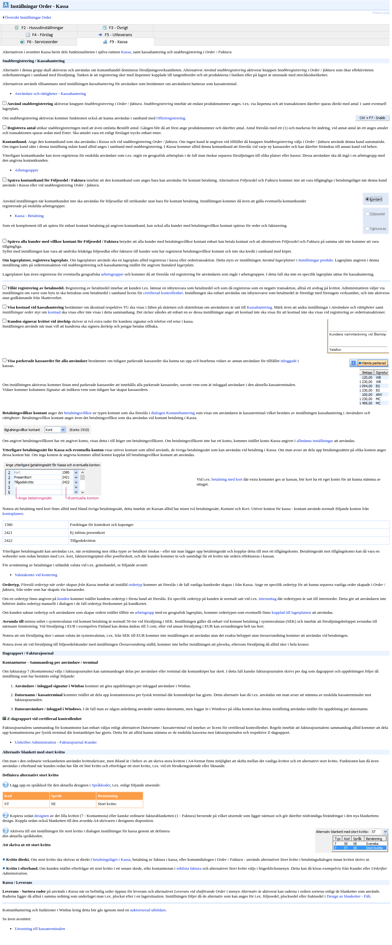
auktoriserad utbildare (148, 910)
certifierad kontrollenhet (163, 293)
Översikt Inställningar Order (26, 17)
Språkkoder (101, 785)
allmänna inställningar (315, 440)
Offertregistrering (170, 118)
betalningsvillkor (78, 413)
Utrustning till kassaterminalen (40, 928)
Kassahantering (259, 307)
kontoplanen (12, 513)
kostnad (54, 312)
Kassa (126, 52)
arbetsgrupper (112, 274)
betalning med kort (227, 479)
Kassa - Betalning (29, 215)
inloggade (289, 360)
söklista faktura (189, 868)
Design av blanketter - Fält (348, 896)
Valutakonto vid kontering (36, 574)
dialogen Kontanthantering (173, 413)
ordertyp (135, 584)
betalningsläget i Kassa (111, 859)
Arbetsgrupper (26, 170)
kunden (63, 598)
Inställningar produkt (316, 260)
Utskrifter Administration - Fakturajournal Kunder (56, 742)
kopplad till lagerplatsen (291, 612)
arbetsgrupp (144, 612)
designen (41, 815)
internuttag (268, 598)
